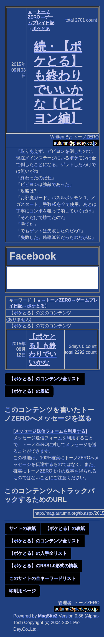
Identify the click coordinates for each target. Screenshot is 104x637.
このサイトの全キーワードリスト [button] (42, 578)
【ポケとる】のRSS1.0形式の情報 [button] (43, 565)
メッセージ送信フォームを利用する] (50, 431)
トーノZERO (58, 300)
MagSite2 (47, 616)
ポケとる (41, 28)
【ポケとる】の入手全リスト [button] (38, 553)
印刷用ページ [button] (22, 590)
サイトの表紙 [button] (22, 528)
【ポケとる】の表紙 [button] (29, 391)
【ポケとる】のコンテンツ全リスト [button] (44, 378)
